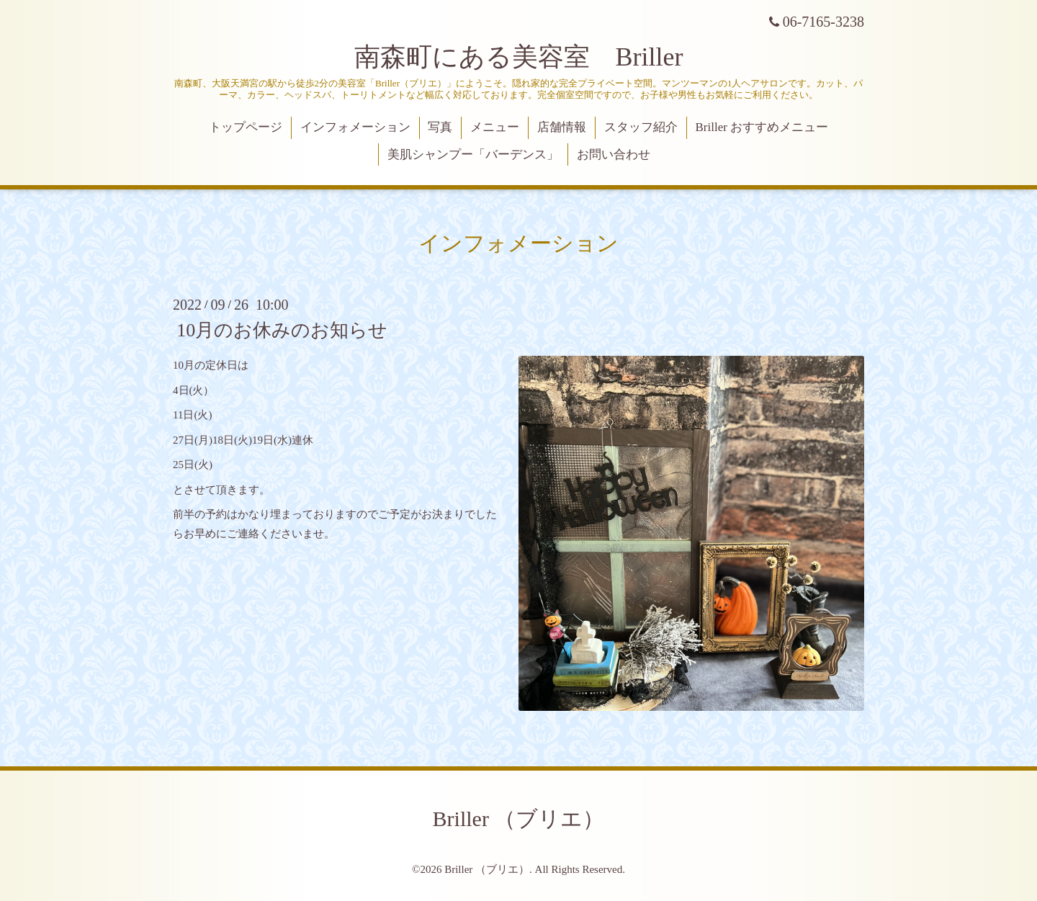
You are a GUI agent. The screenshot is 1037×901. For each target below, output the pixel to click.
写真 (440, 127)
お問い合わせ (613, 154)
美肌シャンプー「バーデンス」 (473, 154)
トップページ (245, 127)
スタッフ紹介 (641, 127)
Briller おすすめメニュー (762, 127)
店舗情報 (561, 127)
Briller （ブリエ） (519, 818)
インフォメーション (355, 127)
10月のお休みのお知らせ (281, 330)
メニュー (494, 127)
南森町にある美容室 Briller (518, 56)
